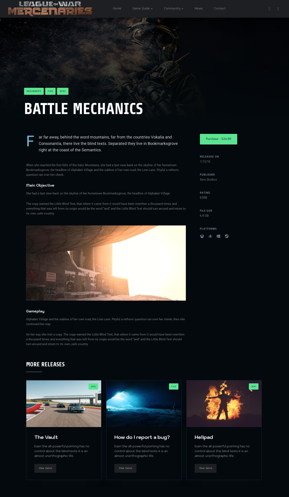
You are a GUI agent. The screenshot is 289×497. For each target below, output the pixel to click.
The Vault (46, 437)
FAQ (50, 91)
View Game (45, 468)
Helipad (204, 437)
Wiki (63, 91)
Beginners (34, 91)
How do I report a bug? (142, 437)
